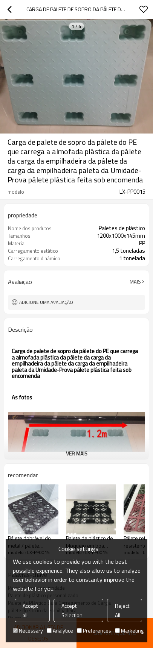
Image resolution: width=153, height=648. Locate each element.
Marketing (129, 630)
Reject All (122, 610)
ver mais (76, 453)
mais (135, 281)
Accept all (30, 610)
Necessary (28, 630)
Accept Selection (72, 610)
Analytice (60, 630)
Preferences (94, 630)
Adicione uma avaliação (46, 302)
